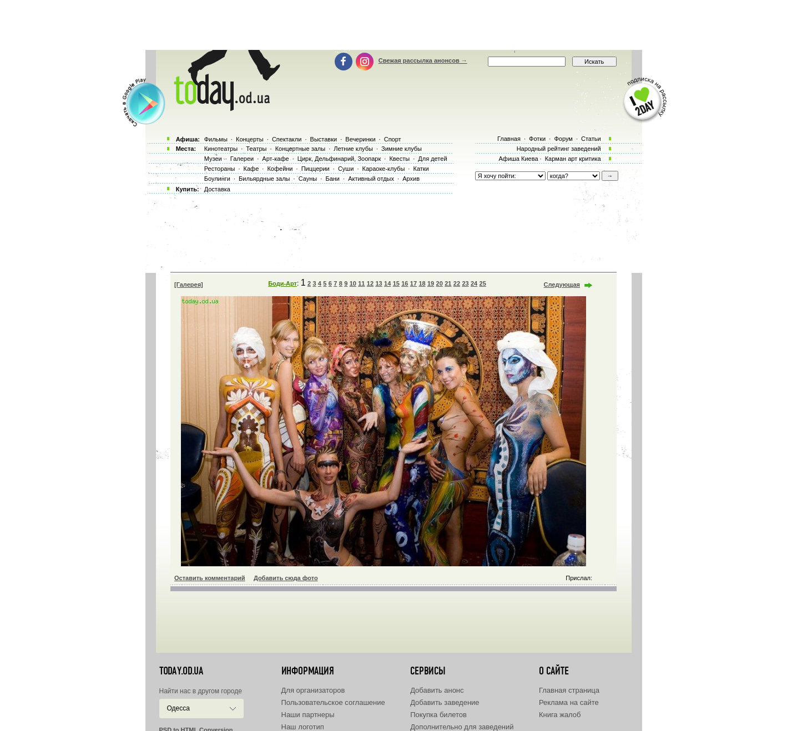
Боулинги (217, 178)
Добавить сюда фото (286, 578)
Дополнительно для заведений (461, 727)
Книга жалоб (560, 714)
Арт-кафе (275, 158)
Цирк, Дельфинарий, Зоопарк (339, 158)
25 (483, 283)
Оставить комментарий (209, 578)
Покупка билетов (438, 714)
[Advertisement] (393, 25)
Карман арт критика (573, 158)
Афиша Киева (518, 158)
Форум (563, 138)
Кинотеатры (221, 148)
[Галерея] (188, 284)
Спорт (392, 139)
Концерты (250, 139)
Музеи (213, 158)
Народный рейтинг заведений (559, 148)
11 (361, 283)
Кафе (251, 168)
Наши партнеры (308, 714)
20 (439, 283)
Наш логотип (302, 727)
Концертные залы (300, 148)
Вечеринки (360, 139)
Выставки (323, 139)
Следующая (562, 284)
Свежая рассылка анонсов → (423, 60)
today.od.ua (181, 671)
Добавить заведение (444, 702)
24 (474, 283)
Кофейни (279, 168)
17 (413, 283)
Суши (346, 168)
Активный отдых (371, 178)
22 (456, 283)
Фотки (537, 138)
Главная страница (569, 690)
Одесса (178, 708)
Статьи (591, 138)
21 (448, 283)
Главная (509, 138)
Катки (420, 168)
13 (378, 283)
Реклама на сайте (569, 702)
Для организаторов (313, 690)
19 (430, 283)
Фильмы (216, 139)
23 (465, 283)
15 (396, 283)
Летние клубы (353, 148)
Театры (256, 148)
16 (404, 283)
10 (353, 283)
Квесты (399, 158)
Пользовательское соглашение (333, 702)
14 (387, 283)
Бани (332, 178)
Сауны (308, 178)
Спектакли (287, 139)
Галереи (242, 158)
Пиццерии (315, 168)
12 (370, 283)
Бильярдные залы (264, 178)
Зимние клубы (401, 148)
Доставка (217, 189)
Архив (411, 178)
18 (421, 283)
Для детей (432, 158)
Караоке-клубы (383, 168)
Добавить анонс (436, 690)
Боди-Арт (282, 283)
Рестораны (219, 168)
